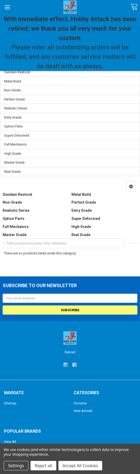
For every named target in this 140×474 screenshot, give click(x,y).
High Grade (12, 153)
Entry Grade (12, 117)
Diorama (80, 403)
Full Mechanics (15, 144)
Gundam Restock (17, 72)
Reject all (43, 466)
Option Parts (13, 126)
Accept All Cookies (80, 466)
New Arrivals (83, 411)
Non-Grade (12, 90)
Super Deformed (16, 135)
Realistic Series (15, 108)
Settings (16, 466)
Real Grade (12, 172)
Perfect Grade (14, 99)
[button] (131, 186)
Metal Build (12, 81)
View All (10, 442)
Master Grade (14, 162)
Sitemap (10, 403)
